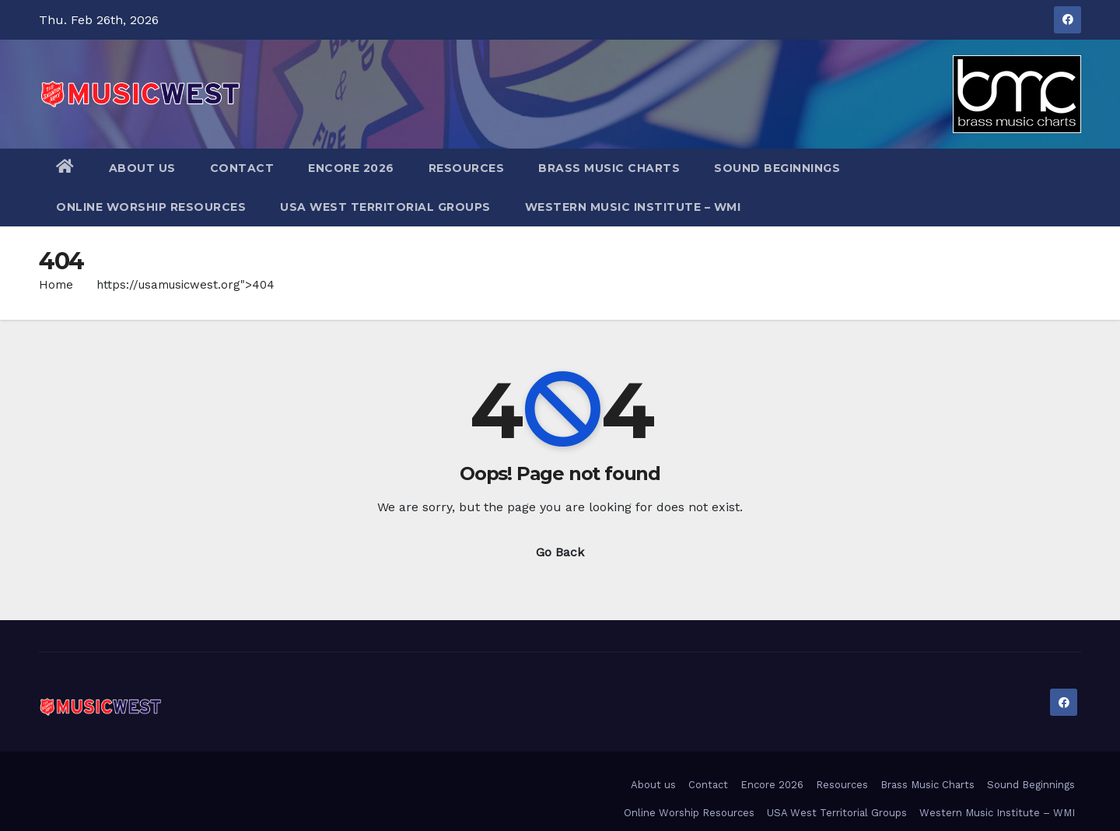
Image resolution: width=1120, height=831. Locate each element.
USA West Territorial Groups (385, 207)
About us (142, 168)
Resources (467, 168)
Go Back (560, 552)
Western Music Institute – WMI (633, 207)
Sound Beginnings (777, 168)
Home (56, 285)
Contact (242, 168)
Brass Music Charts (609, 168)
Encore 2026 (351, 168)
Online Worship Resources (151, 207)
